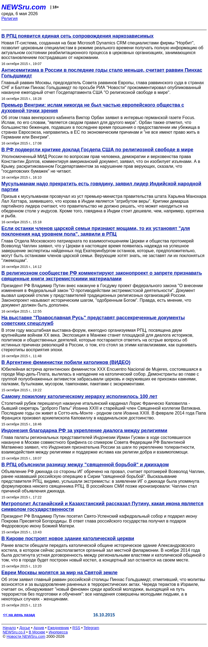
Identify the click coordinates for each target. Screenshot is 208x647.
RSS (76, 628)
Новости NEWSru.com (25, 636)
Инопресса (58, 632)
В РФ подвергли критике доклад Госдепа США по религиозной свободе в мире (97, 149)
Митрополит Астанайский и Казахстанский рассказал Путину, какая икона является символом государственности (102, 506)
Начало (9, 628)
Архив (39, 628)
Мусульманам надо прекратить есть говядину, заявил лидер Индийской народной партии (101, 186)
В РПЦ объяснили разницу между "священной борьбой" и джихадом (85, 464)
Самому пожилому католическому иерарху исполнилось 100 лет (79, 396)
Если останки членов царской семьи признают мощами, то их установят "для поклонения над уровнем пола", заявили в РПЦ (95, 231)
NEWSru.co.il (14, 632)
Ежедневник (58, 628)
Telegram (91, 628)
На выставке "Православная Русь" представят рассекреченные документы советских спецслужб (93, 320)
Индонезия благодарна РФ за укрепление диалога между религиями (84, 430)
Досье (24, 628)
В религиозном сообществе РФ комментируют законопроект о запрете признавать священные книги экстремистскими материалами (101, 275)
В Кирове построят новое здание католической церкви (67, 538)
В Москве (37, 632)
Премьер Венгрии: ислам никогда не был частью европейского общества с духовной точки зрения (92, 107)
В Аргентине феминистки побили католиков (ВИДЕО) (65, 362)
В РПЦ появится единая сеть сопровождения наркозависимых (77, 36)
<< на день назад (19, 615)
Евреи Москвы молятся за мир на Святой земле (59, 572)
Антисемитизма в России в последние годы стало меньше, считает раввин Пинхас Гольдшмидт (101, 72)
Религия (9, 18)
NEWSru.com (23, 7)
